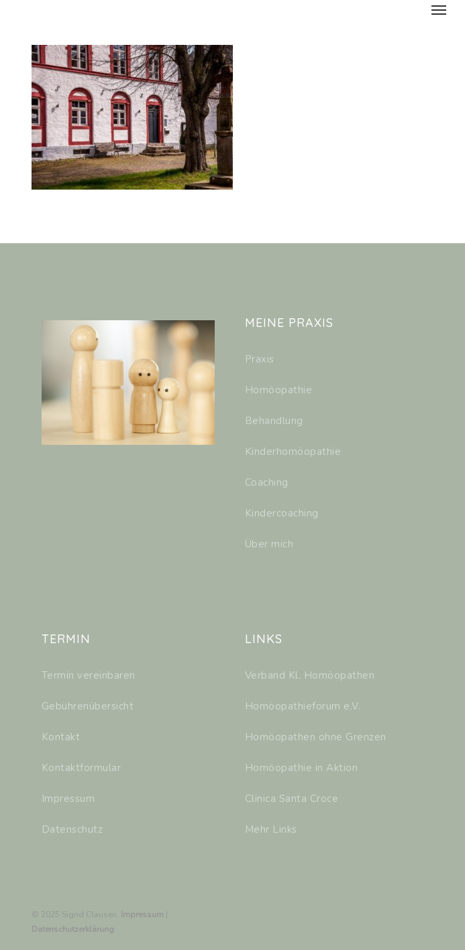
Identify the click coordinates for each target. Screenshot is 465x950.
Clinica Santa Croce (292, 798)
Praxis (259, 359)
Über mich (269, 544)
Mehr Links (271, 829)
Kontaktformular (81, 767)
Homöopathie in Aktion (301, 767)
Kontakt (61, 737)
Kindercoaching (282, 513)
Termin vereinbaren (89, 675)
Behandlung (274, 420)
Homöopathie (279, 390)
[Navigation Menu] (438, 9)
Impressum (68, 798)
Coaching (267, 482)
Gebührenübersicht (88, 706)
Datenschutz (72, 829)
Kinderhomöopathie (293, 451)
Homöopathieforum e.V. (303, 706)
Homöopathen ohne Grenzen (315, 737)
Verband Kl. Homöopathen (310, 675)
